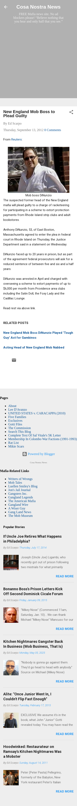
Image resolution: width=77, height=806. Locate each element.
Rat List (13, 442)
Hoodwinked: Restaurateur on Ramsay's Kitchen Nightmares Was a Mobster (32, 751)
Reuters (16, 139)
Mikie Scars (16, 446)
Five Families (17, 417)
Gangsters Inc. (17, 493)
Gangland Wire (18, 504)
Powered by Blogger (38, 454)
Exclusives (15, 420)
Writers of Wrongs (20, 479)
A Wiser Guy (16, 508)
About (12, 406)
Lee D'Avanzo (17, 409)
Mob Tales (15, 482)
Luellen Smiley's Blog (22, 486)
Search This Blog (19, 431)
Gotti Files (15, 424)
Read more (65, 576)
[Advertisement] (38, 64)
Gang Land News (19, 512)
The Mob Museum (20, 515)
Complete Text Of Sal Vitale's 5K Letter (34, 435)
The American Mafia (22, 501)
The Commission (19, 428)
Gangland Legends (20, 497)
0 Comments (52, 130)
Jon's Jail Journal (19, 490)
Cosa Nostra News (38, 7)
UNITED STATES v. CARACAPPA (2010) (36, 413)
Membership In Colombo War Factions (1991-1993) (42, 439)
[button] (71, 113)
